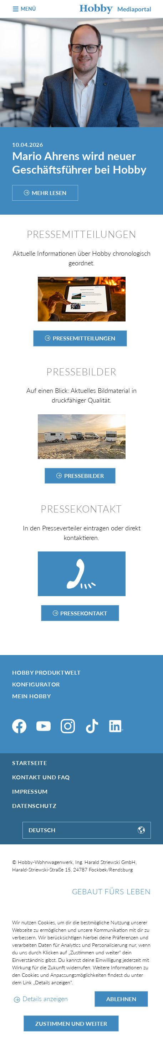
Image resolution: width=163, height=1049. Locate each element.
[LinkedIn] (116, 726)
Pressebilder (84, 475)
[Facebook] (19, 726)
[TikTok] (92, 726)
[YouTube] (43, 726)
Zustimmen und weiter (71, 1023)
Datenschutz (34, 805)
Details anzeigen (45, 999)
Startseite (29, 762)
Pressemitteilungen (84, 338)
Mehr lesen (49, 192)
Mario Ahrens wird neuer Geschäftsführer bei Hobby (79, 162)
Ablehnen (121, 998)
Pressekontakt (83, 613)
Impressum (30, 791)
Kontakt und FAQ (41, 777)
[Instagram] (68, 726)
